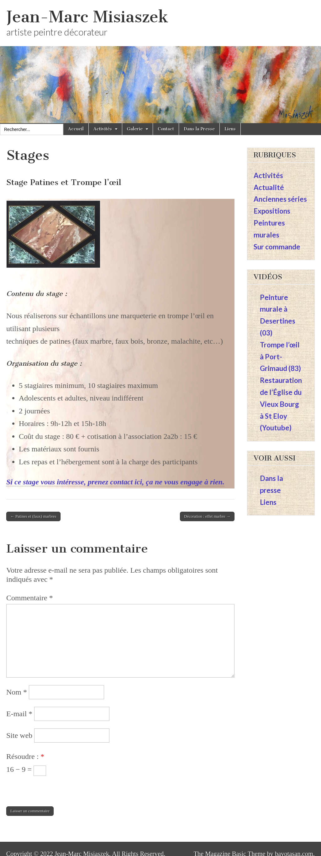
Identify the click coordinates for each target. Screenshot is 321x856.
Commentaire (29, 598)
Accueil (76, 129)
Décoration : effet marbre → (207, 516)
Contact (166, 129)
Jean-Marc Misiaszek (87, 16)
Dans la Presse (199, 129)
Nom (16, 692)
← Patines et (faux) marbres (33, 516)
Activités (102, 129)
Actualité (269, 187)
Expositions (272, 211)
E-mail (19, 714)
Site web (19, 735)
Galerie (135, 129)
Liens (230, 129)
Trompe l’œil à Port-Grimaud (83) (280, 357)
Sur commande (277, 247)
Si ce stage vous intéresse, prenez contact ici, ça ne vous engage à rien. (115, 482)
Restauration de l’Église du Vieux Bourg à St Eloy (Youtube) (281, 404)
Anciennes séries (280, 199)
